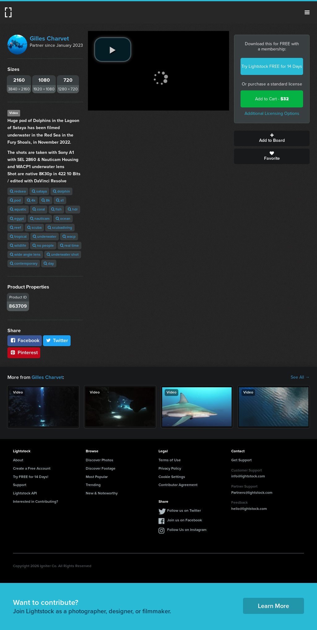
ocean (63, 218)
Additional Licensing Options (272, 113)
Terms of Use (169, 460)
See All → (300, 377)
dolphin (61, 191)
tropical (18, 236)
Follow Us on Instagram (186, 529)
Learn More (273, 605)
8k (45, 200)
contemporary (23, 263)
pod (15, 200)
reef (15, 227)
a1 (60, 200)
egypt (17, 218)
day (49, 263)
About (18, 460)
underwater (44, 236)
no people (43, 245)
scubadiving (60, 227)
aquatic (18, 209)
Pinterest (24, 352)
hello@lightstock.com (249, 508)
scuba (34, 227)
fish (56, 209)
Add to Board (271, 138)
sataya (39, 191)
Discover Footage (100, 468)
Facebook (24, 340)
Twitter (57, 340)
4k (31, 200)
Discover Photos (99, 460)
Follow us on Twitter (184, 510)
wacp (69, 236)
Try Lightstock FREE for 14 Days (271, 66)
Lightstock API (25, 493)
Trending (93, 485)
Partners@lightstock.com (251, 492)
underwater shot (63, 254)
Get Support (241, 460)
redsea (18, 191)
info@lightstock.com (248, 476)
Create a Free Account (31, 468)
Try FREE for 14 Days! (30, 477)
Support (19, 485)
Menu (307, 12)
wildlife (18, 245)
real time (69, 245)
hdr (73, 209)
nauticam (40, 218)
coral (39, 209)
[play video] (112, 49)
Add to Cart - (272, 99)
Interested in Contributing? (35, 501)
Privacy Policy (169, 468)
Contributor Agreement (178, 485)
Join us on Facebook (184, 520)
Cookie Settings (171, 477)
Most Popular (97, 477)
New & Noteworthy (102, 493)
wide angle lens (25, 254)
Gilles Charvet (49, 38)
